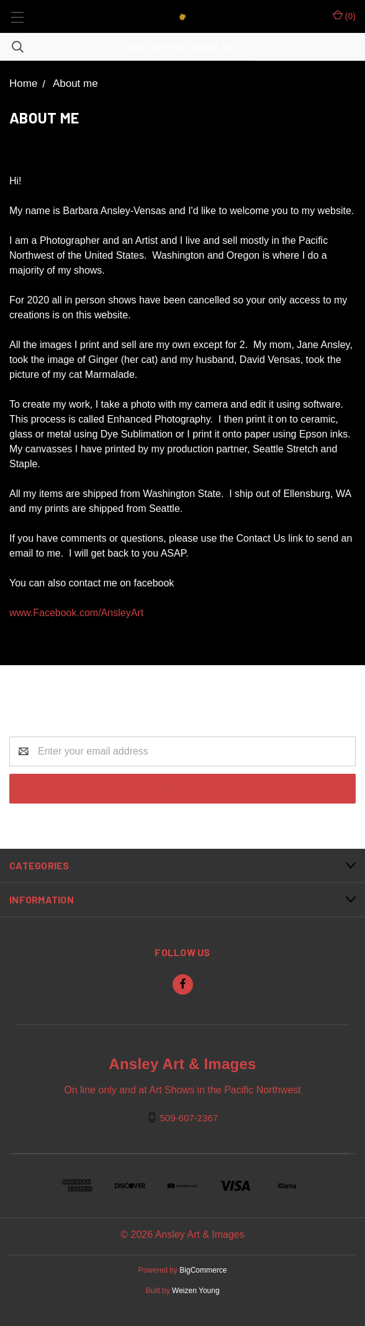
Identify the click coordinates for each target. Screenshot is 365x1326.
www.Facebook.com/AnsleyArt (76, 612)
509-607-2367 (189, 1117)
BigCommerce (203, 1270)
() (344, 15)
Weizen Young (196, 1290)
